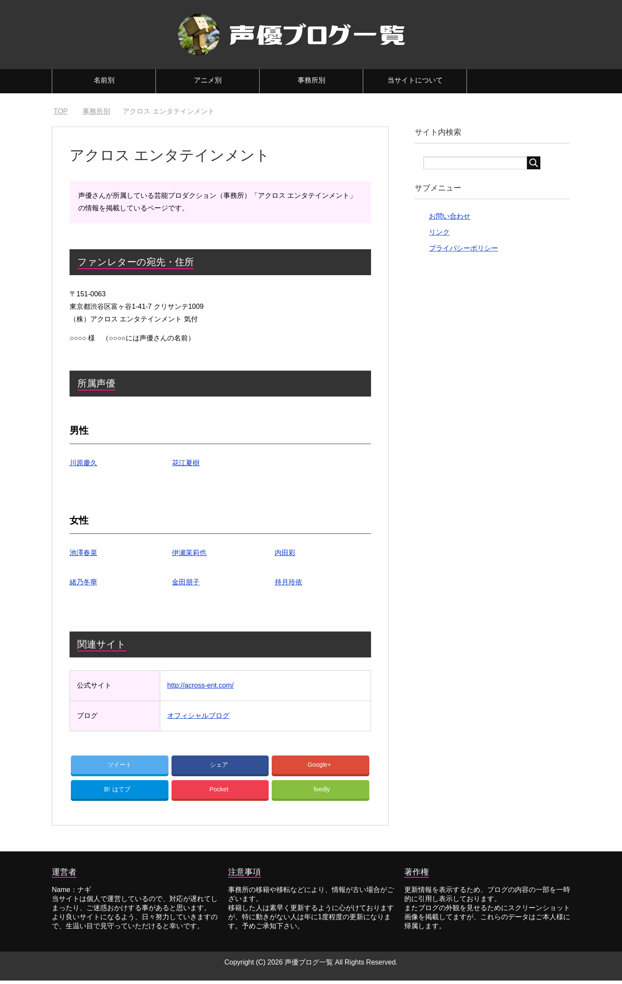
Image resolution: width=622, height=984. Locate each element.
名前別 (104, 80)
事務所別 (311, 80)
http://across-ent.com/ (200, 685)
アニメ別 (208, 80)
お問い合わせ (449, 216)
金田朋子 (186, 582)
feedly (321, 792)
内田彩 (285, 552)
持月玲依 (288, 582)
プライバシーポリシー (463, 248)
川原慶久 (83, 463)
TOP (61, 111)
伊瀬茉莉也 (189, 552)
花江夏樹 (186, 463)
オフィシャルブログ (198, 715)
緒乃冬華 (83, 582)
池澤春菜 (83, 552)
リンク (439, 232)
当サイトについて (415, 80)
